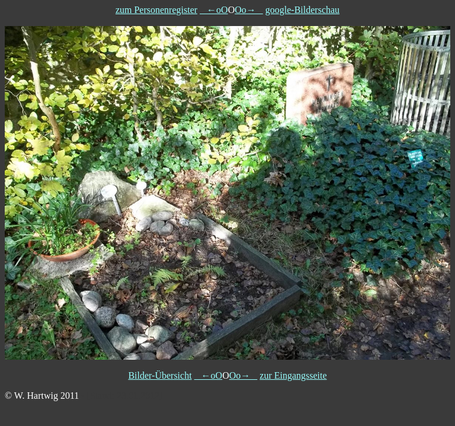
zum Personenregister (156, 10)
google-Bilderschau (302, 10)
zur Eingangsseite (292, 375)
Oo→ (249, 10)
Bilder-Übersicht (159, 375)
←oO (214, 10)
